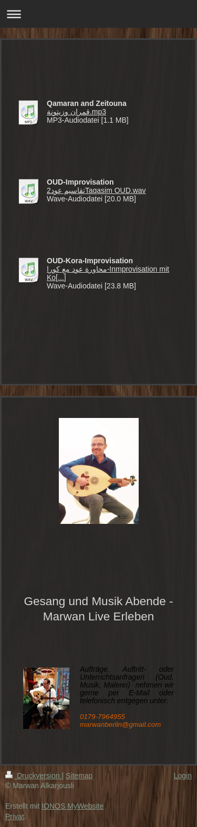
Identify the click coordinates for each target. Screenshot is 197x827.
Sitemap (79, 775)
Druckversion (33, 775)
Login (183, 775)
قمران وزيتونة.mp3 (76, 112)
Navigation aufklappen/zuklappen (98, 14)
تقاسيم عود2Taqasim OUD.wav (96, 190)
